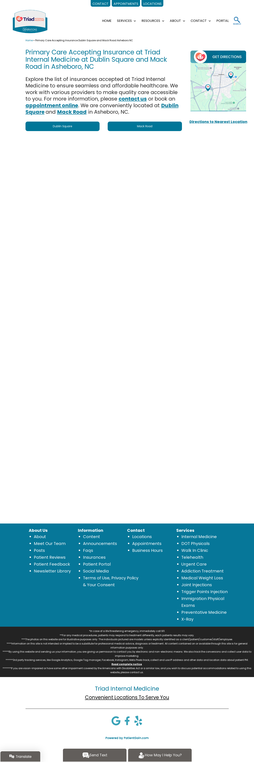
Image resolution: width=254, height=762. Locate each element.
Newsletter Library (52, 571)
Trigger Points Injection (204, 592)
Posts (39, 550)
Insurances (94, 557)
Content (91, 536)
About (40, 536)
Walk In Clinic (194, 550)
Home (29, 40)
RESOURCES (150, 20)
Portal (222, 20)
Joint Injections (196, 585)
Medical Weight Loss (202, 578)
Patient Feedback (52, 564)
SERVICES (124, 20)
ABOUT (175, 20)
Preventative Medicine (204, 612)
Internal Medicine (199, 536)
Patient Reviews (50, 557)
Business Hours (147, 550)
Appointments (147, 543)
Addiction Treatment (202, 571)
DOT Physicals (195, 543)
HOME (107, 20)
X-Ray (187, 619)
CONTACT (199, 20)
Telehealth (192, 557)
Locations (142, 536)
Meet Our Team (50, 543)
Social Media (96, 571)
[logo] (30, 21)
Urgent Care (194, 564)
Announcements (100, 543)
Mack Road (144, 126)
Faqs (88, 550)
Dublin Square (62, 126)
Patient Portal (97, 564)
